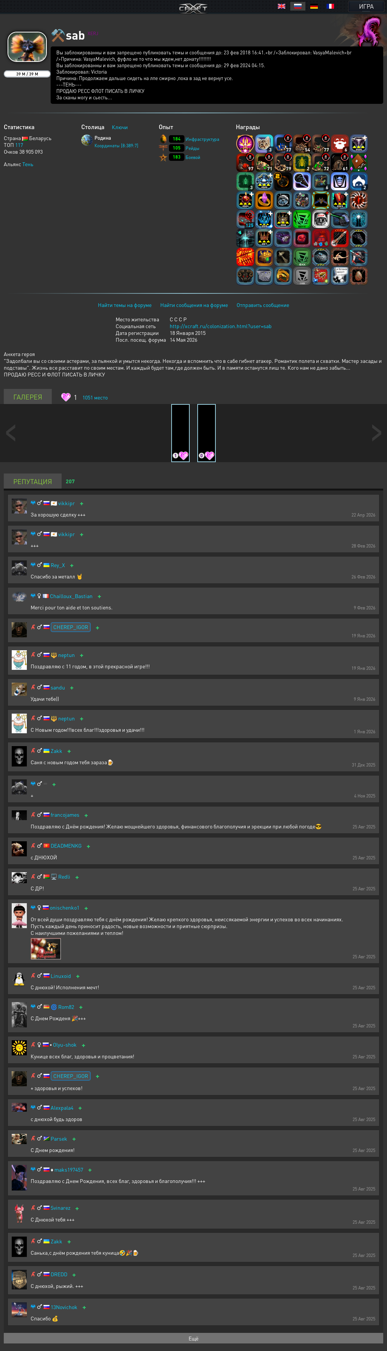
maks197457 (68, 1169)
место (95, 397)
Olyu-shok (65, 1044)
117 (19, 144)
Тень (27, 163)
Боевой (193, 157)
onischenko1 (64, 907)
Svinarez (60, 1207)
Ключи (120, 126)
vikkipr (66, 503)
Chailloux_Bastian (71, 596)
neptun (66, 655)
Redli (64, 876)
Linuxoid (61, 976)
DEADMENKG (66, 845)
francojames (65, 814)
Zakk (56, 751)
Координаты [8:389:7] (116, 145)
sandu (58, 687)
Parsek (59, 1138)
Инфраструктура (202, 139)
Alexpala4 (62, 1107)
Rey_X (58, 565)
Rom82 (66, 1007)
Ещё (193, 1338)
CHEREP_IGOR (70, 626)
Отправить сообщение (263, 304)
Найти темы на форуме (125, 304)
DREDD (59, 1274)
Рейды (193, 148)
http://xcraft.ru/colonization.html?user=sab (221, 325)
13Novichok (64, 1307)
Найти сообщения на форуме (194, 304)
